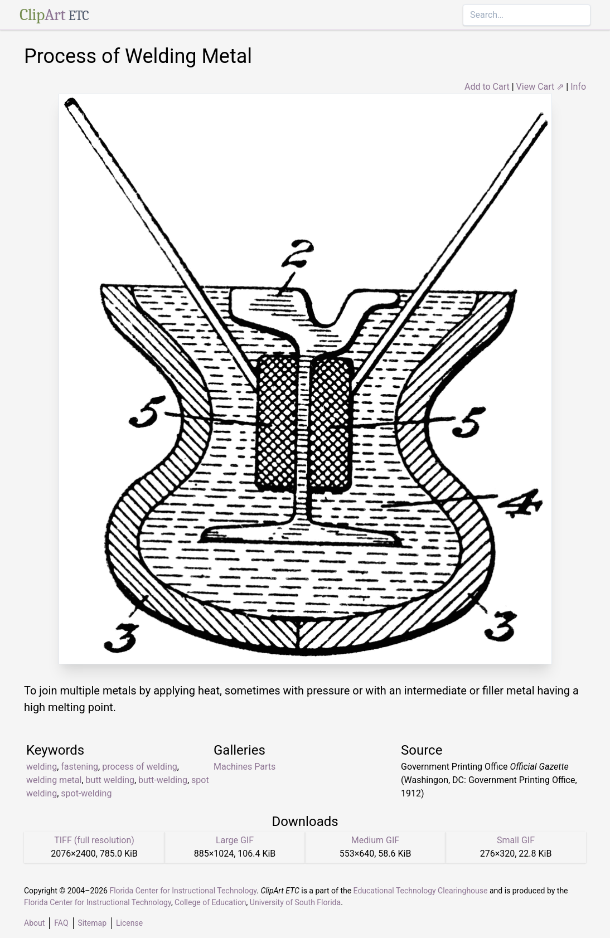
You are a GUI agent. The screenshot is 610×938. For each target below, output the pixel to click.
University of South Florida (295, 902)
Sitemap (92, 922)
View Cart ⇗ (540, 86)
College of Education (210, 902)
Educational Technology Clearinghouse (421, 890)
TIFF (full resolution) (94, 840)
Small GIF (516, 840)
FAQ (61, 922)
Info (578, 86)
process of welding (139, 766)
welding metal (53, 780)
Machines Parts (244, 766)
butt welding (110, 780)
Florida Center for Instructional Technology (182, 890)
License (129, 922)
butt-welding (162, 780)
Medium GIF (375, 840)
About (34, 922)
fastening (79, 766)
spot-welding (86, 793)
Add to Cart (487, 86)
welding (41, 766)
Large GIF (235, 840)
